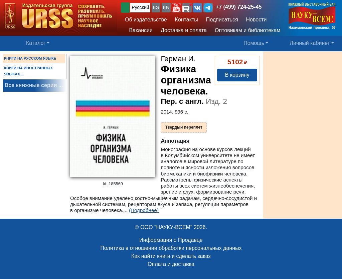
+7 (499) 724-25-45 (239, 7)
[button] (176, 7)
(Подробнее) (144, 210)
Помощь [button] (253, 43)
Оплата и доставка (171, 264)
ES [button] (156, 7)
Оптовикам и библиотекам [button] (247, 30)
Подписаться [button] (222, 19)
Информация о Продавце (170, 240)
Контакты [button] (186, 19)
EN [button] (166, 7)
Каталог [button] (35, 43)
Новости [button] (256, 19)
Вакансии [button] (139, 30)
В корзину (237, 75)
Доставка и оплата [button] (184, 30)
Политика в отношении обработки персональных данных (170, 248)
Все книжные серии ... (34, 85)
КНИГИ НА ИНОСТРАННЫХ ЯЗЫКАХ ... (28, 71)
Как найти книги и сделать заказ (171, 256)
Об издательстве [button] (146, 19)
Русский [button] (140, 7)
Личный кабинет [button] (310, 43)
